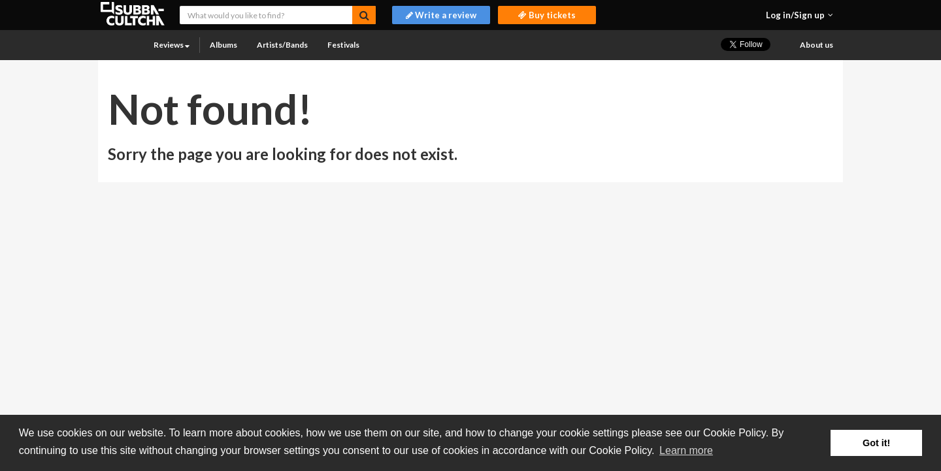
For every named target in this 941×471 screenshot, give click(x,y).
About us (816, 45)
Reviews (172, 45)
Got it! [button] (876, 443)
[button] (799, 15)
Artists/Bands (282, 45)
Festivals (343, 45)
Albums (223, 45)
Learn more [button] (686, 450)
